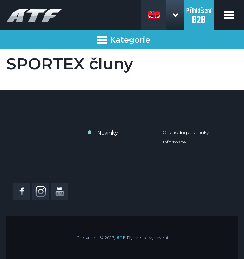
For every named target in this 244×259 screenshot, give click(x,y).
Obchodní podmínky (186, 132)
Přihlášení (199, 12)
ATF (120, 238)
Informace (174, 142)
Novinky (107, 133)
